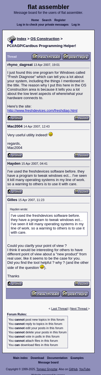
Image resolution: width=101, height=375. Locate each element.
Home (35, 20)
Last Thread (59, 308)
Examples (77, 358)
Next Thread (79, 308)
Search (46, 20)
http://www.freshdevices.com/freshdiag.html (42, 110)
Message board (48, 362)
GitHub (73, 369)
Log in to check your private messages (43, 24)
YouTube (84, 369)
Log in (76, 24)
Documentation (57, 358)
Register (60, 20)
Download (37, 358)
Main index (20, 358)
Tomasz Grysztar (46, 369)
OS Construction (45, 39)
